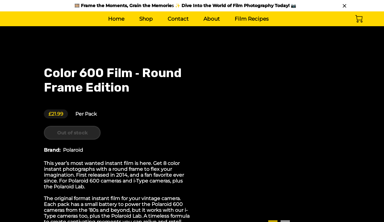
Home (116, 19)
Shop (146, 19)
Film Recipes (252, 19)
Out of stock (74, 133)
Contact (178, 19)
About (211, 19)
